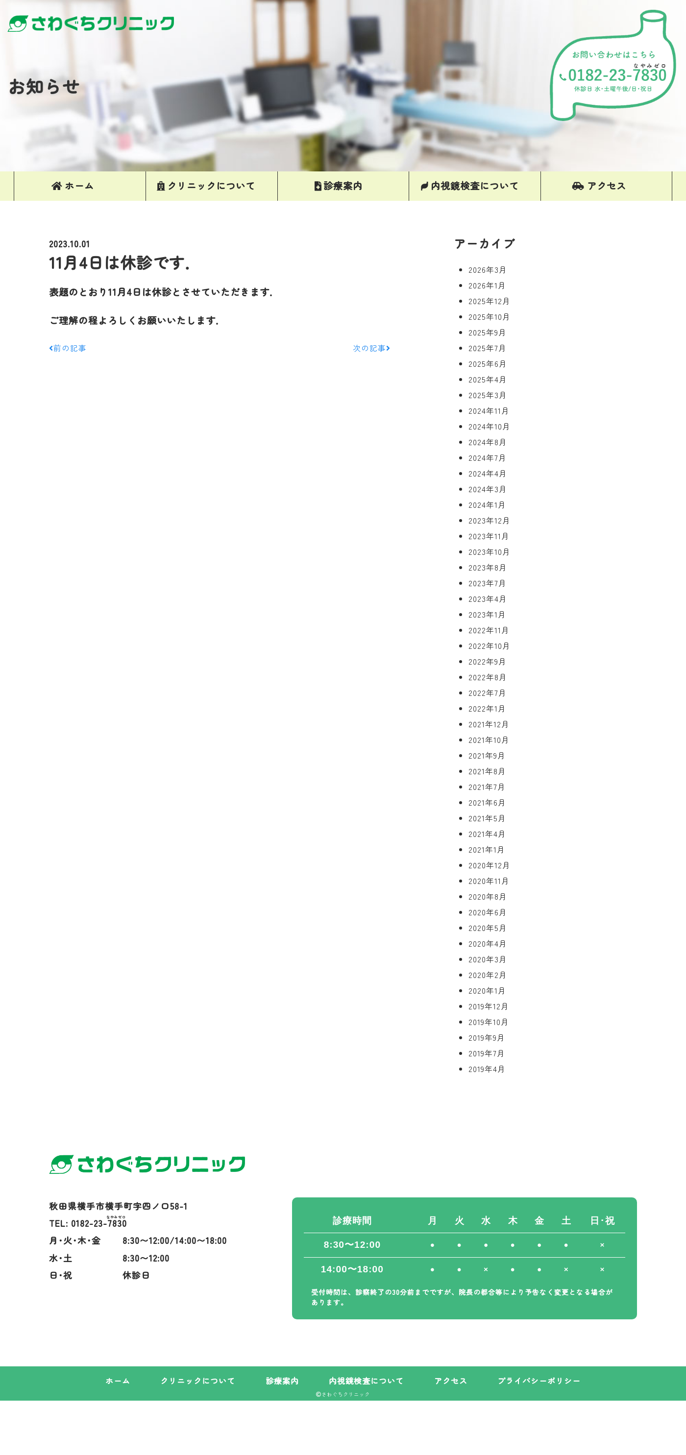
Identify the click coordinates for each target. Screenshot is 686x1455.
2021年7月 (487, 786)
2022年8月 (487, 677)
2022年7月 (487, 692)
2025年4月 (487, 379)
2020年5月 (487, 927)
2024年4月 (487, 473)
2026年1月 (487, 285)
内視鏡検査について (366, 1380)
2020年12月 (489, 865)
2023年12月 (489, 520)
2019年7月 (486, 1053)
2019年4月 (487, 1068)
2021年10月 (489, 739)
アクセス (450, 1380)
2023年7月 (487, 583)
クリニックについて (197, 1380)
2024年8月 (487, 442)
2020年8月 (487, 896)
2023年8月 (487, 567)
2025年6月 (487, 363)
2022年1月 (487, 708)
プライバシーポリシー (539, 1380)
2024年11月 (489, 410)
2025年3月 (487, 395)
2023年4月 (487, 598)
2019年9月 (486, 1037)
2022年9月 (487, 661)
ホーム (117, 1380)
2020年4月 (487, 943)
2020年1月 (487, 990)
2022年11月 (489, 630)
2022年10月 (489, 645)
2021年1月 (486, 849)
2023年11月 (489, 536)
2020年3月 (487, 959)
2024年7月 (487, 457)
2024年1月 (487, 504)
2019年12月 (488, 1006)
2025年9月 (487, 332)
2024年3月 (487, 489)
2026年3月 (487, 269)
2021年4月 (487, 833)
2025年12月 (489, 301)
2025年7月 (487, 348)
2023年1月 (487, 614)
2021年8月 (487, 771)
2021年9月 (487, 755)
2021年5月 (487, 818)
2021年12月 (489, 724)
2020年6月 (487, 912)
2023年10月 (489, 551)
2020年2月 (487, 974)
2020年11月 (489, 880)
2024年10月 (489, 426)
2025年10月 (489, 316)
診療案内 (282, 1380)
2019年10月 (488, 1021)
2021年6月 (487, 802)
